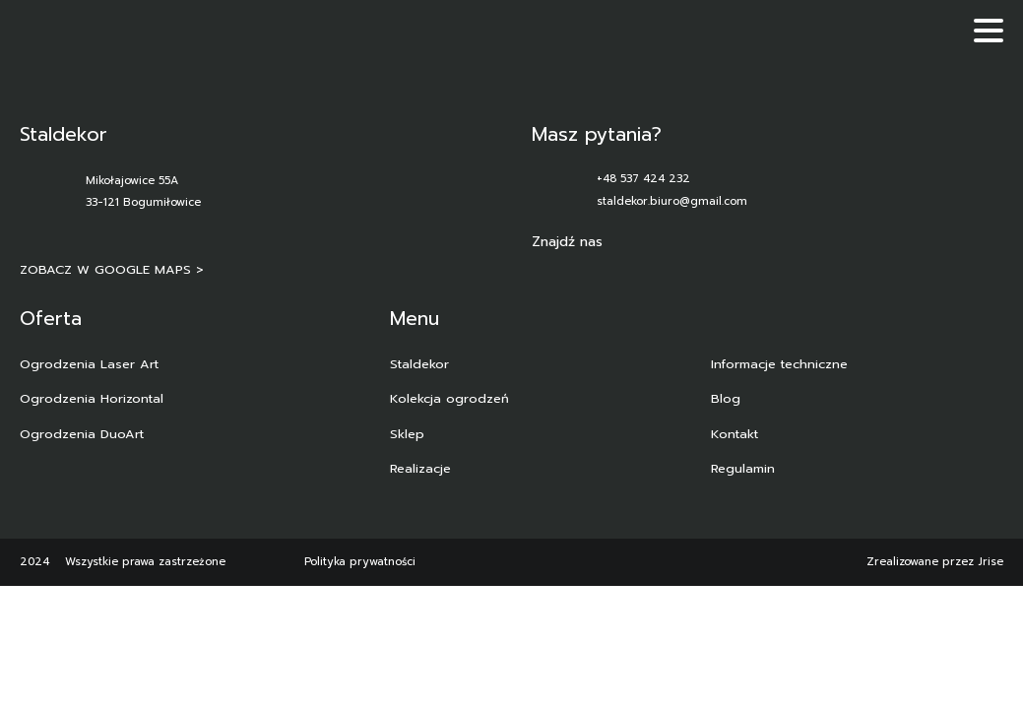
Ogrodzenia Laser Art (89, 363)
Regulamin (743, 468)
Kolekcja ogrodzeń (449, 398)
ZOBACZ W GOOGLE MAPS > (112, 269)
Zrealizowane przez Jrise (934, 561)
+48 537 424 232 (643, 178)
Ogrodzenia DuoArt (82, 433)
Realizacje (420, 468)
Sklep (407, 433)
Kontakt (734, 433)
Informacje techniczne (779, 363)
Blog (725, 398)
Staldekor (419, 363)
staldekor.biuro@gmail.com (672, 201)
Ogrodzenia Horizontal (91, 398)
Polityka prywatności (360, 561)
